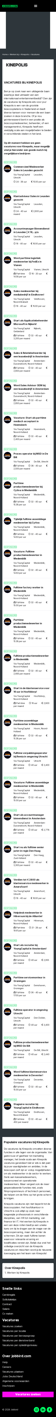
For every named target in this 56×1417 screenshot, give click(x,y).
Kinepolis (25, 54)
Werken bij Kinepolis (18, 1272)
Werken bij (14, 54)
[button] (35, 6)
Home (5, 54)
